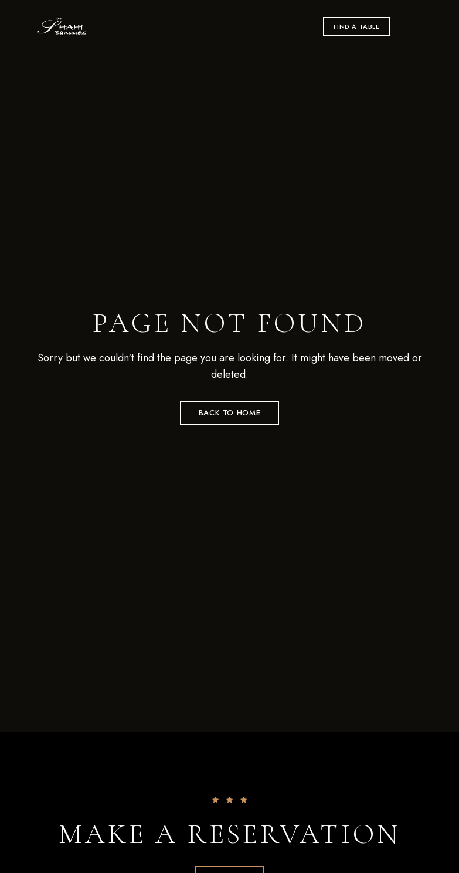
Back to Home (230, 412)
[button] (356, 26)
